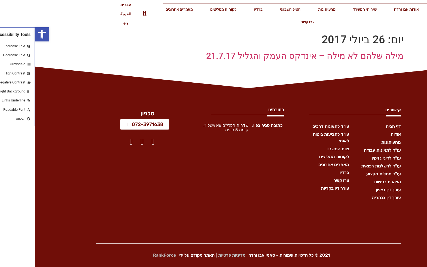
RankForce (129, 255)
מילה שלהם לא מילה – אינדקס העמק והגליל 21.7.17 (270, 56)
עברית (91, 4)
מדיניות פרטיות (197, 255)
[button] (7, 34)
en (91, 23)
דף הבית (408, 9)
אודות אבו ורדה (371, 9)
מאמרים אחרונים (144, 9)
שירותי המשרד (330, 9)
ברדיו (223, 9)
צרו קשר (273, 22)
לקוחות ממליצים (188, 9)
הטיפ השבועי (255, 9)
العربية (91, 14)
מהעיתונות (292, 9)
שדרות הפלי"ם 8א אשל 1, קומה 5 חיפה (191, 127)
